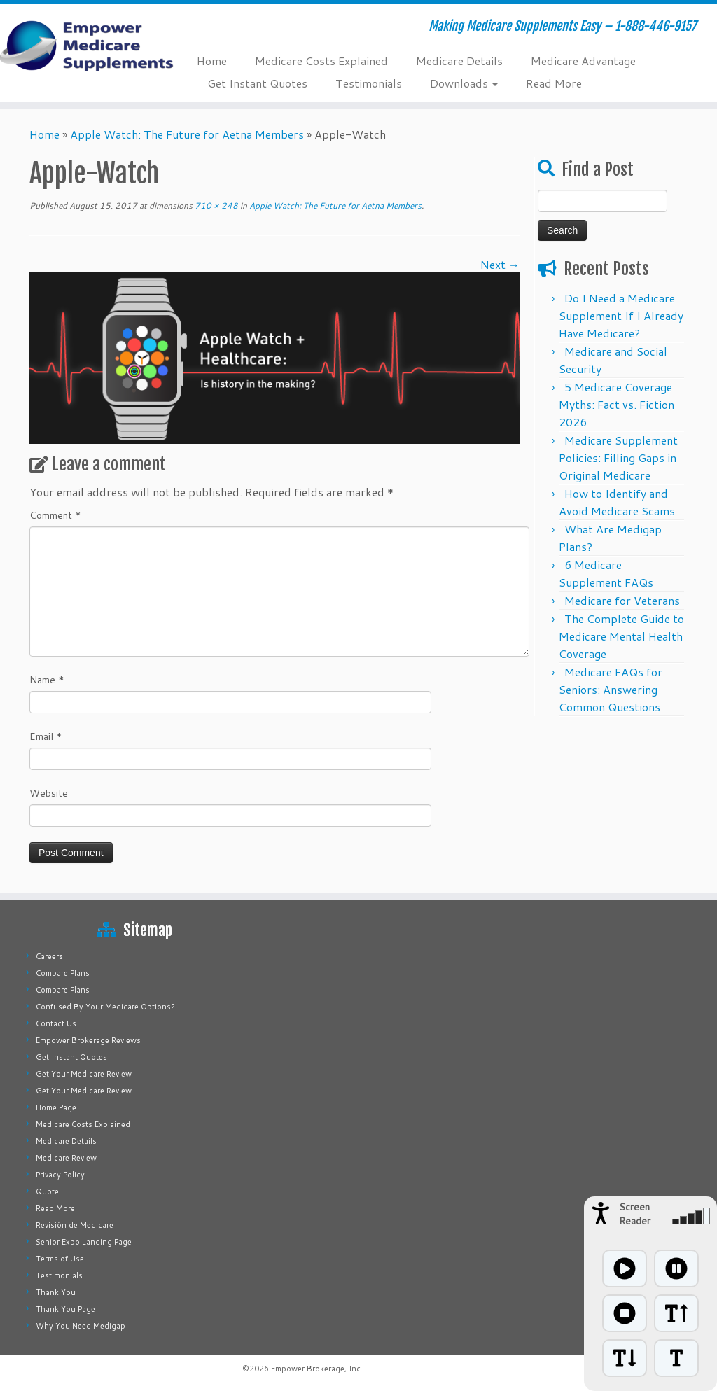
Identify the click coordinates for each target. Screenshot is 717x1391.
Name (46, 680)
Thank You (56, 1292)
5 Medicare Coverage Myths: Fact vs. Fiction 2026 (616, 404)
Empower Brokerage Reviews (88, 1040)
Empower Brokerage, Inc (316, 1368)
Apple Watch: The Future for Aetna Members (187, 134)
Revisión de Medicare (74, 1225)
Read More (554, 83)
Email (45, 736)
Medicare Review (66, 1157)
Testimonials (368, 83)
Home (212, 61)
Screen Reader (634, 1214)
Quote (47, 1191)
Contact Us (56, 1023)
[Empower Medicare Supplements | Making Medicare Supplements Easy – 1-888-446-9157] (84, 46)
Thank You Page (65, 1309)
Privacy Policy (60, 1174)
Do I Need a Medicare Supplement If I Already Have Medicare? (621, 315)
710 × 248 (215, 205)
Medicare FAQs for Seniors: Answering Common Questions (610, 689)
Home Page (56, 1107)
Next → (500, 264)
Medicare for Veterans (622, 600)
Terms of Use (60, 1258)
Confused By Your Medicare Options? (105, 1006)
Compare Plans (63, 973)
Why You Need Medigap (80, 1325)
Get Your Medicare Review (84, 1073)
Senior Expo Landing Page (84, 1241)
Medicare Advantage (583, 61)
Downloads (464, 83)
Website (48, 793)
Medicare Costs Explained (321, 61)
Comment (55, 515)
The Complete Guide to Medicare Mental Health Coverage (621, 636)
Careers (49, 956)
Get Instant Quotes (257, 83)
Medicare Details (459, 61)
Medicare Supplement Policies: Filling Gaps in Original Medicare (618, 457)
